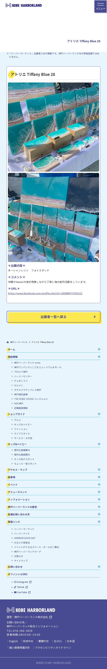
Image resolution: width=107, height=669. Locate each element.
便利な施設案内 (22, 454)
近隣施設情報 (21, 408)
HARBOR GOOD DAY (24, 538)
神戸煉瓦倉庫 (21, 394)
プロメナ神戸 (21, 371)
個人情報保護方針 (19, 647)
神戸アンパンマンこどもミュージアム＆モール (37, 367)
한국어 (58, 641)
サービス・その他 (23, 438)
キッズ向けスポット (24, 459)
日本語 (71, 641)
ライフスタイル (22, 433)
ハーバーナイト (22, 533)
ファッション (21, 429)
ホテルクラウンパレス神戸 (27, 389)
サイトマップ (21, 560)
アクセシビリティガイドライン (53, 647)
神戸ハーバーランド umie (27, 362)
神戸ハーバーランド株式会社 (31, 617)
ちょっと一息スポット (25, 463)
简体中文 (28, 641)
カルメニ (18, 385)
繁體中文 (43, 641)
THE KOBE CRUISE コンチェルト (31, 398)
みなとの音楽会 (22, 542)
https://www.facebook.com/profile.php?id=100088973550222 (45, 293)
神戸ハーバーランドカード (27, 551)
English (13, 641)
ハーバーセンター (23, 376)
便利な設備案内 (22, 450)
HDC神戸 (18, 403)
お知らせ (18, 556)
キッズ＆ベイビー (23, 424)
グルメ (17, 420)
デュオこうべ (21, 380)
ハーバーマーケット (24, 529)
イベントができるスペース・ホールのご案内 (36, 547)
